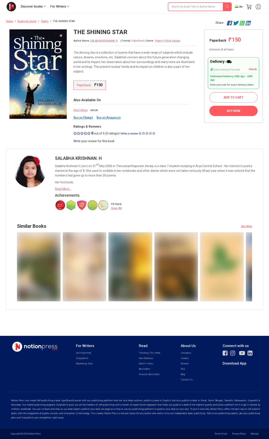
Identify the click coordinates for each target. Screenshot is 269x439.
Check (253, 69)
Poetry (45, 21)
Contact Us (187, 379)
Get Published (83, 353)
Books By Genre (27, 21)
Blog (183, 374)
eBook (94, 110)
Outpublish (82, 358)
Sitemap (254, 434)
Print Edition (80, 110)
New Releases (146, 358)
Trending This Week (149, 353)
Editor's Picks (146, 363)
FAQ (183, 369)
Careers (185, 358)
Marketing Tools (84, 363)
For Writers (59, 6)
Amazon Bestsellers (149, 374)
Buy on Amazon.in (109, 117)
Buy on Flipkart (83, 117)
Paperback (225, 40)
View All (116, 208)
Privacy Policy (239, 434)
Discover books (33, 6)
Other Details (172, 41)
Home (9, 21)
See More (246, 226)
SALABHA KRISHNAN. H (104, 41)
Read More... (63, 189)
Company (186, 353)
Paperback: (90, 85)
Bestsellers (144, 369)
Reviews (185, 363)
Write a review (138, 133)
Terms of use (221, 434)
